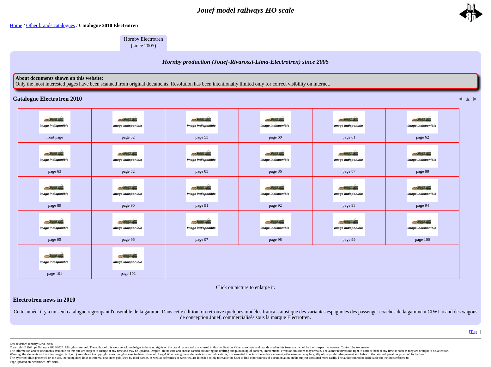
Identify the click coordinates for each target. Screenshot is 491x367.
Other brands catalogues (50, 25)
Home (16, 25)
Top (473, 331)
